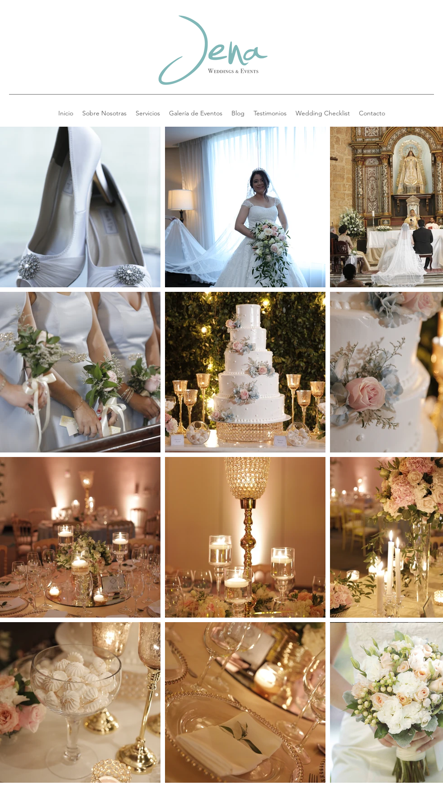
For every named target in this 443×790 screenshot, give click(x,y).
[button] (322, 113)
